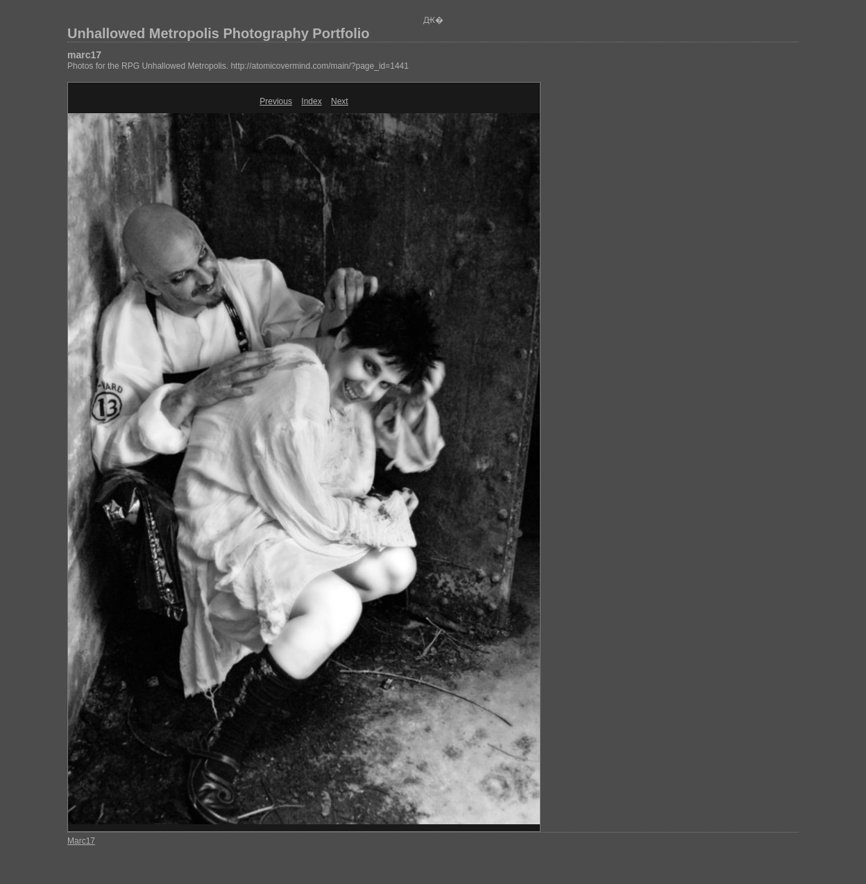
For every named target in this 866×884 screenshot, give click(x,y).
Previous (276, 101)
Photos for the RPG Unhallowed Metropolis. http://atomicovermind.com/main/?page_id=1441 (238, 66)
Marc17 (81, 841)
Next (339, 101)
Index (311, 101)
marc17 (84, 54)
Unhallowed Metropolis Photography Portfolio (218, 33)
